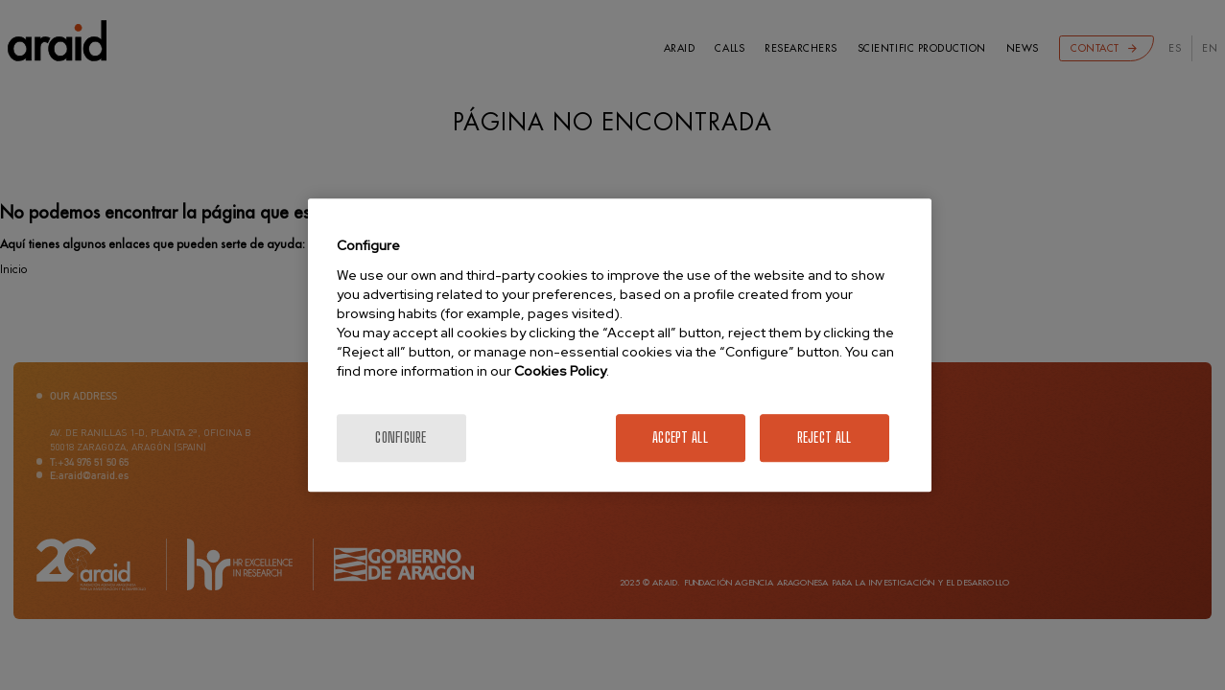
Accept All (680, 437)
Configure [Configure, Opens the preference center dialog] (401, 437)
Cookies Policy (560, 371)
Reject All (824, 437)
